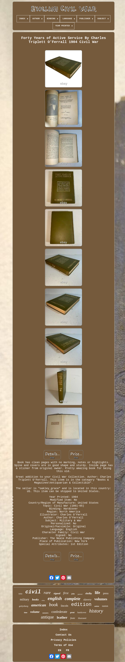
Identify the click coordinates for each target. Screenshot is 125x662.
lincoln (64, 605)
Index (64, 629)
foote (72, 618)
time (25, 613)
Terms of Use (63, 645)
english (55, 598)
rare (47, 592)
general (80, 594)
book (53, 604)
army (43, 600)
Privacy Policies (63, 640)
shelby (88, 593)
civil (33, 592)
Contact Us (63, 634)
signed (57, 593)
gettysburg (23, 606)
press (106, 593)
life (97, 592)
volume (35, 612)
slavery (87, 599)
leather (62, 617)
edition (81, 604)
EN (59, 650)
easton (105, 606)
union (96, 606)
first (65, 593)
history (96, 611)
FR (67, 650)
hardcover (82, 612)
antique (47, 616)
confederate (59, 612)
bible (20, 594)
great (72, 612)
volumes (100, 599)
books (35, 599)
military (24, 599)
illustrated (82, 618)
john (73, 594)
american (38, 605)
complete (72, 598)
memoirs (45, 613)
